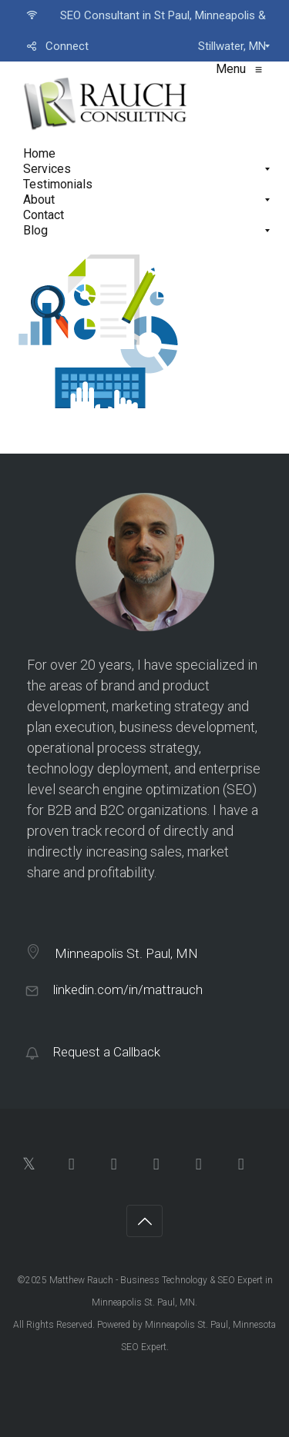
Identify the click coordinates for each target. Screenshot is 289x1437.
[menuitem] (144, 15)
